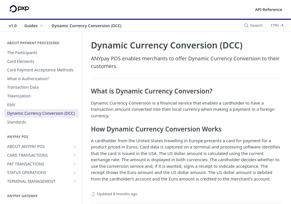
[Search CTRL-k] (264, 25)
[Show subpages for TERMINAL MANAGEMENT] (74, 181)
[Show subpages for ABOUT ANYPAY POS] (74, 146)
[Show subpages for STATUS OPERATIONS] (74, 172)
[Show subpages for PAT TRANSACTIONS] (74, 164)
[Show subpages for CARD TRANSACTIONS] (74, 155)
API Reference (268, 9)
